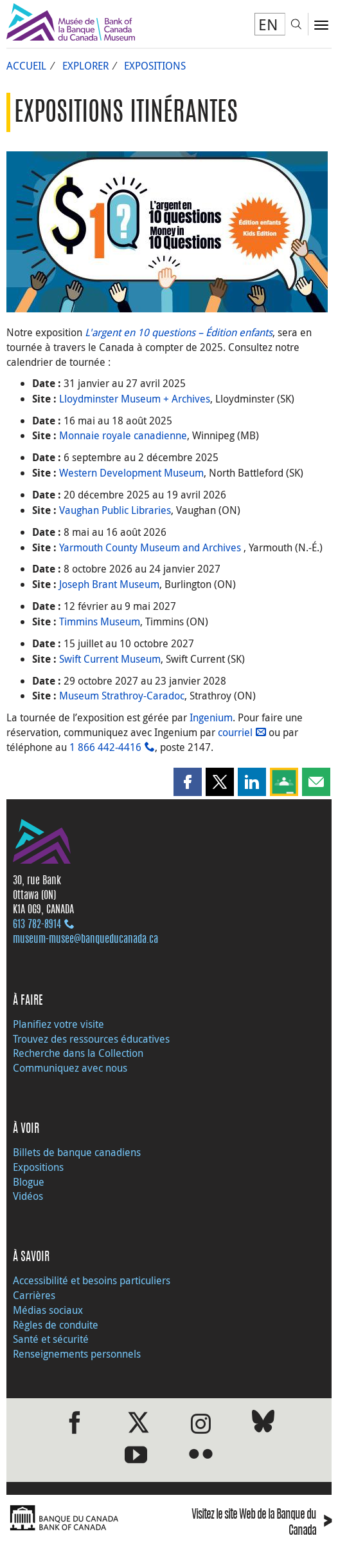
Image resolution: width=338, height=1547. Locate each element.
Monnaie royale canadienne (123, 435)
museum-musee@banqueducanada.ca (85, 940)
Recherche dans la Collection (78, 1053)
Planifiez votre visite (58, 1024)
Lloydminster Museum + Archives (134, 399)
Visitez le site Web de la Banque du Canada (261, 1524)
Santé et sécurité (51, 1339)
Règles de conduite (55, 1325)
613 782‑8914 (37, 925)
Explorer (85, 66)
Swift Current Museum (110, 659)
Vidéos (28, 1196)
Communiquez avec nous (70, 1068)
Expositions (155, 66)
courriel (235, 732)
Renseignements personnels (77, 1354)
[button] (187, 782)
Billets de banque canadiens (77, 1152)
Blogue (28, 1182)
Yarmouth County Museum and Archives (151, 547)
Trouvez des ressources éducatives (91, 1039)
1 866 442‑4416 (105, 747)
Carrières (34, 1295)
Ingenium (211, 717)
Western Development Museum (131, 473)
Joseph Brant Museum (109, 584)
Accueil (26, 66)
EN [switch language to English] (268, 24)
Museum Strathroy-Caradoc (121, 695)
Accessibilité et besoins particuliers (91, 1280)
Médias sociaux (48, 1310)
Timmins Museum (99, 621)
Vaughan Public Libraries (115, 510)
